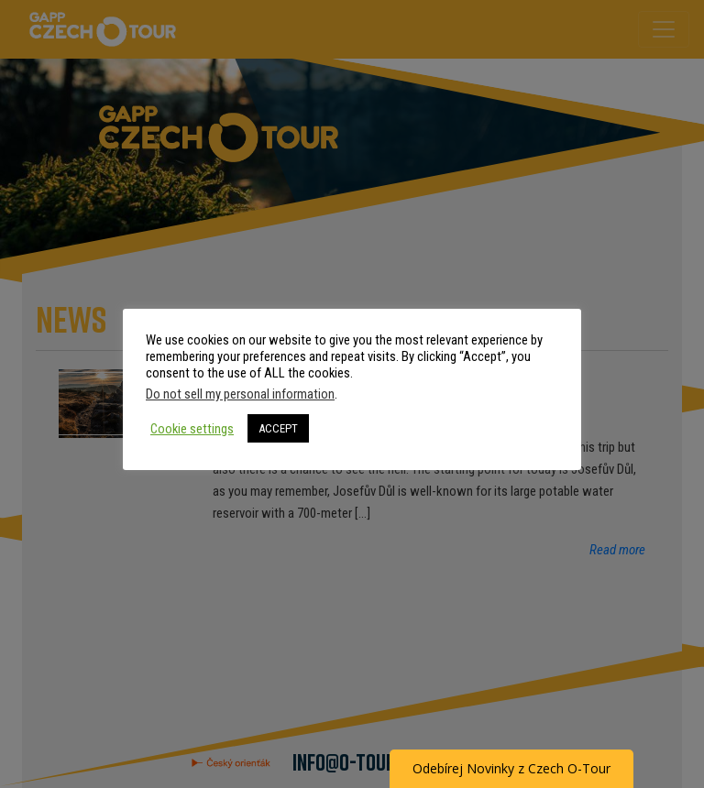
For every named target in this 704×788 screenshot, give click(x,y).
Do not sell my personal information (240, 394)
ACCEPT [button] (278, 428)
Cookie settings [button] (192, 429)
